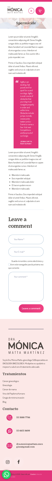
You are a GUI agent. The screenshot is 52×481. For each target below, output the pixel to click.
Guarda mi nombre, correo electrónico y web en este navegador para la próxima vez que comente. (26, 264)
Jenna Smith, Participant (26, 143)
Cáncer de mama (10, 389)
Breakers (33, 474)
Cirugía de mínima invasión (13, 397)
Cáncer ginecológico (11, 381)
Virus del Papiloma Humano (14, 393)
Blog (4, 401)
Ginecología (7, 385)
